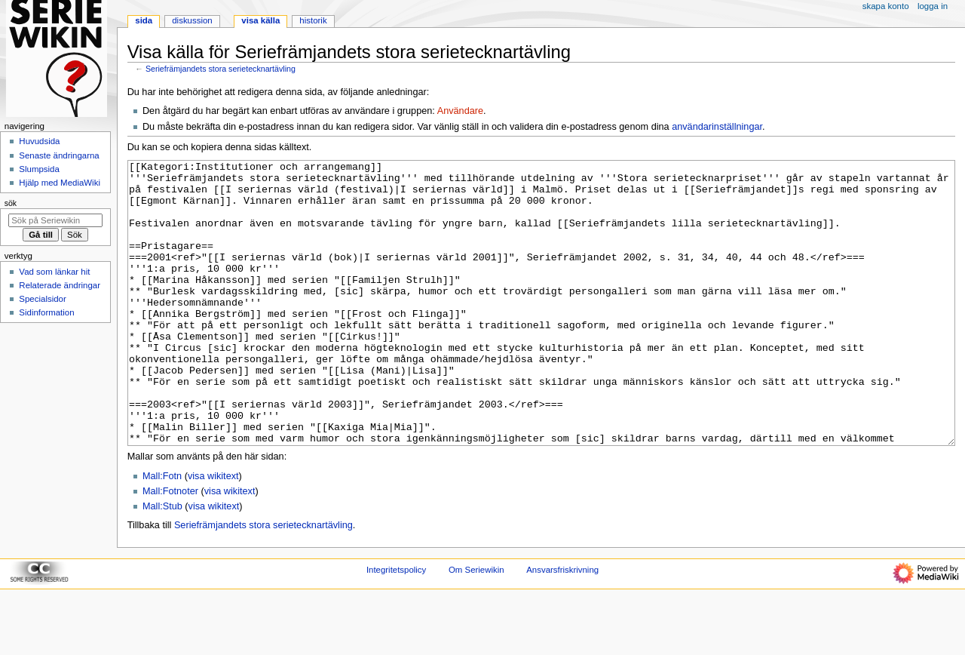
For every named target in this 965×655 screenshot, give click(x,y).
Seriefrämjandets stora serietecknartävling (221, 68)
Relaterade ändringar (59, 285)
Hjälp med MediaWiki (59, 182)
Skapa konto (885, 6)
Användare (460, 111)
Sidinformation (46, 312)
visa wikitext (213, 532)
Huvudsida (39, 141)
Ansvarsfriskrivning (562, 626)
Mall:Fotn (162, 532)
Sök (11, 203)
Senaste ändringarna (59, 155)
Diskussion (192, 20)
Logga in (933, 6)
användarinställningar (717, 126)
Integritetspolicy (396, 626)
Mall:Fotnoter (170, 548)
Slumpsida (39, 169)
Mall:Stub (162, 563)
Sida (143, 20)
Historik (312, 20)
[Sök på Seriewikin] (55, 220)
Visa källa (260, 20)
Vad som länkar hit (54, 271)
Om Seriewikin (476, 626)
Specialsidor (42, 298)
